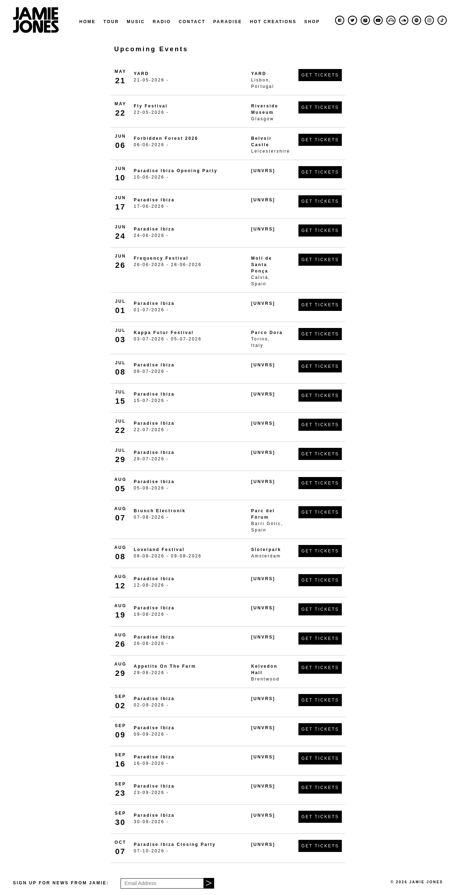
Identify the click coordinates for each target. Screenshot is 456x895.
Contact (192, 21)
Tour (111, 21)
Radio (162, 21)
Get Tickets (320, 75)
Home (87, 21)
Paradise (227, 21)
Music (136, 21)
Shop (312, 21)
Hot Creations (273, 21)
